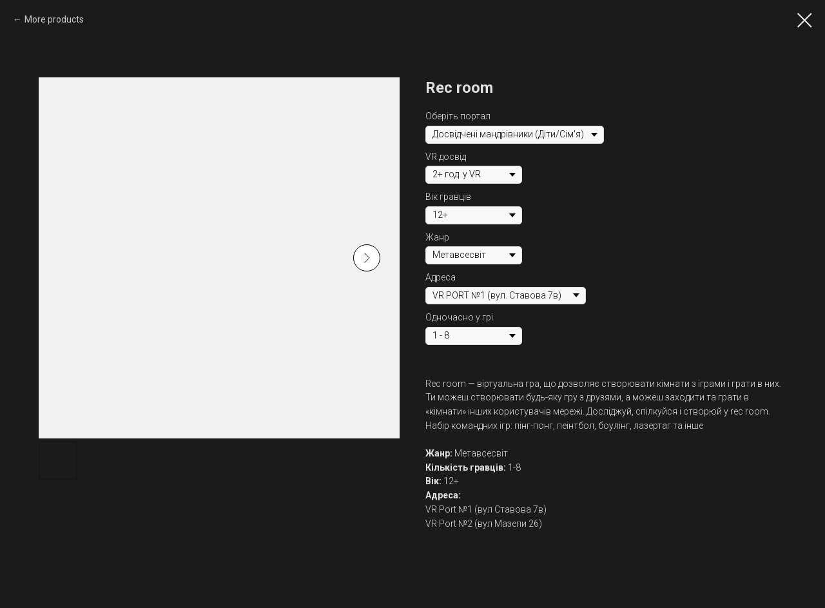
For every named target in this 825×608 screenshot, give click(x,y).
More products (54, 19)
